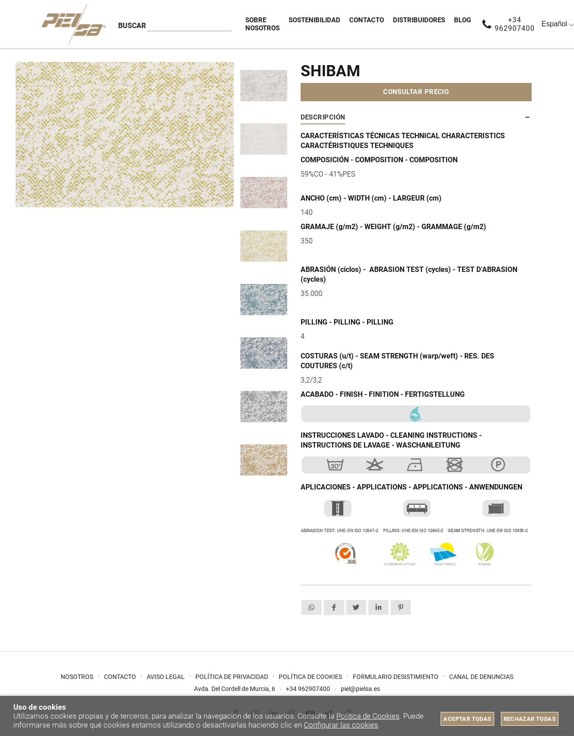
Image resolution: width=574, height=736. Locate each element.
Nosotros (77, 676)
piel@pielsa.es (360, 688)
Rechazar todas (530, 718)
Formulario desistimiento (395, 676)
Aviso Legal (166, 676)
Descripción (323, 117)
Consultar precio (416, 92)
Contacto (120, 676)
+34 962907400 (515, 24)
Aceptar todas (467, 718)
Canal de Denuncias (481, 676)
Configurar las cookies (341, 724)
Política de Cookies (368, 715)
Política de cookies (310, 676)
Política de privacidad (231, 676)
